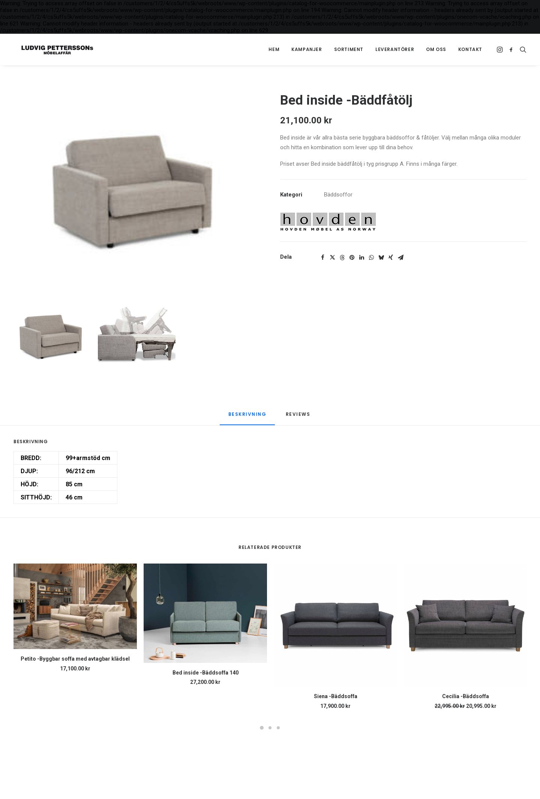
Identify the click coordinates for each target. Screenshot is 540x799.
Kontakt (470, 49)
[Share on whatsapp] (371, 257)
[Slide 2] (137, 336)
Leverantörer (394, 49)
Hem (273, 49)
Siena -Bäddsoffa (335, 696)
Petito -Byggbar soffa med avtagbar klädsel (75, 659)
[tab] (299, 417)
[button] (500, 49)
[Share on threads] (342, 257)
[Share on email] (400, 257)
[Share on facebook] (322, 257)
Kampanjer (306, 49)
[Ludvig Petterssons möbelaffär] (50, 49)
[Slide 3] (278, 728)
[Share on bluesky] (381, 257)
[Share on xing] (390, 257)
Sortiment (348, 49)
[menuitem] (274, 49)
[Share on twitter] (332, 257)
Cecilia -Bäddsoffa (465, 696)
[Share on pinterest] (351, 257)
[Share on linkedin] (361, 257)
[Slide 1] (52, 336)
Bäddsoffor (338, 194)
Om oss (436, 49)
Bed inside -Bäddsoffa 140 (205, 673)
